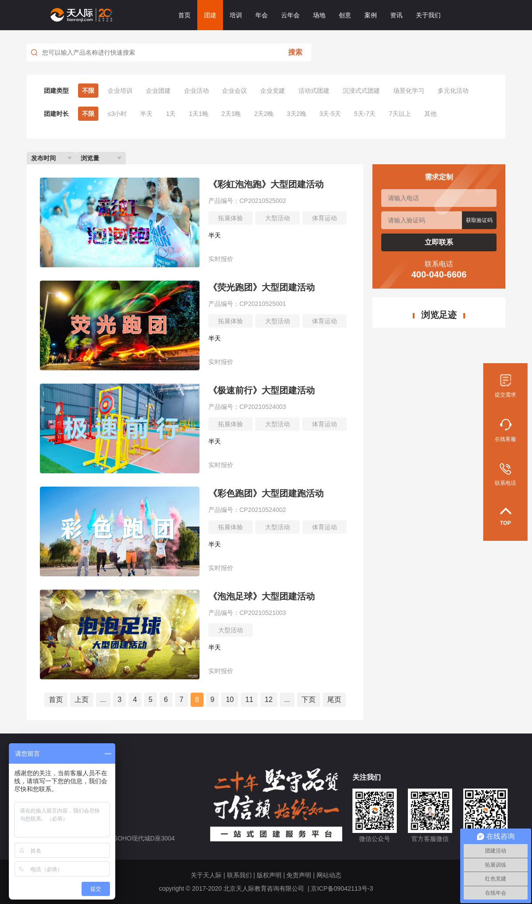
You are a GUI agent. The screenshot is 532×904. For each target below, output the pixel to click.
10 (230, 699)
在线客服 (505, 430)
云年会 (290, 15)
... (103, 699)
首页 (184, 15)
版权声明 (269, 875)
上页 (81, 699)
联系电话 (505, 474)
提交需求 (505, 386)
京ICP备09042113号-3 (342, 888)
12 (269, 699)
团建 (210, 15)
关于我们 (428, 15)
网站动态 (329, 875)
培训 (236, 15)
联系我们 (239, 875)
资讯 (396, 15)
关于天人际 (206, 875)
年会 (261, 15)
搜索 (295, 52)
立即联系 (439, 242)
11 (249, 699)
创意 (345, 15)
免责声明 (298, 875)
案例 (370, 15)
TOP (506, 517)
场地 (319, 15)
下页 (308, 699)
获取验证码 (479, 220)
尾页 (334, 699)
